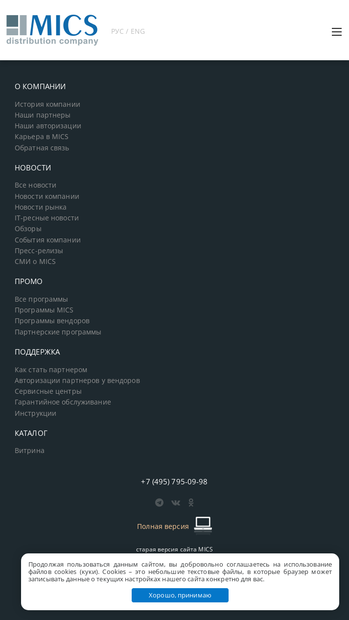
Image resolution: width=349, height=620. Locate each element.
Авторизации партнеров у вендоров (77, 380)
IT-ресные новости (47, 218)
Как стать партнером (51, 369)
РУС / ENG (128, 31)
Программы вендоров (52, 320)
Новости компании (47, 196)
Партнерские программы (58, 332)
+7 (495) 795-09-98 (174, 481)
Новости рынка (41, 207)
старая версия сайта (174, 549)
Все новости (35, 185)
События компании (48, 240)
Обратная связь (42, 147)
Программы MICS (44, 310)
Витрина (30, 450)
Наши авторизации (48, 125)
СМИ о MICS (35, 261)
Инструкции (35, 413)
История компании (47, 104)
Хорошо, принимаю (180, 595)
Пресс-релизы (39, 250)
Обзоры (28, 228)
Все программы (42, 299)
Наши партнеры (43, 115)
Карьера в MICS (42, 136)
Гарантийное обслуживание (63, 402)
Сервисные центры (48, 391)
